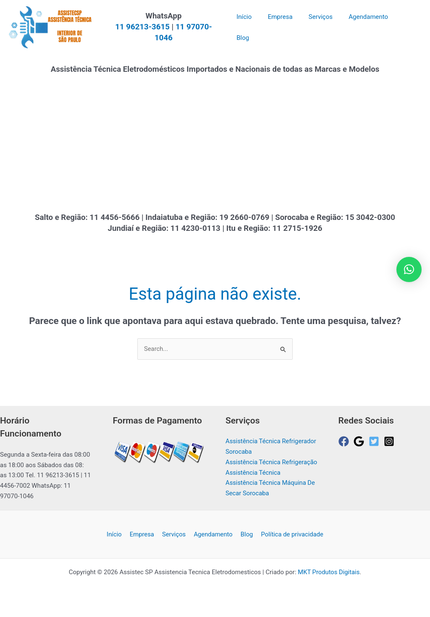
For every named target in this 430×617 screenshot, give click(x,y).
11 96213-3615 (147, 32)
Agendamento (212, 542)
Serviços (174, 542)
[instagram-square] (391, 442)
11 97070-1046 (207, 32)
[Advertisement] (215, 148)
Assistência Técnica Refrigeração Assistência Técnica (260, 472)
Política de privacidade (288, 542)
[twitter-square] (376, 442)
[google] (360, 442)
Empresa (143, 542)
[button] (409, 269)
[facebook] (345, 442)
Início (117, 542)
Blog (244, 542)
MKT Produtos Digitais (328, 580)
